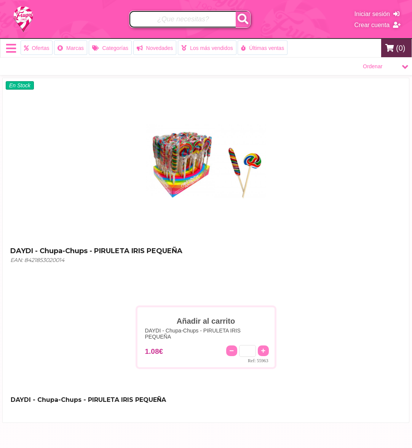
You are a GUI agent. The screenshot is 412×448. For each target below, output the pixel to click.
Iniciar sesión (377, 14)
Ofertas (37, 48)
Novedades (155, 48)
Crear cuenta (378, 25)
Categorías (110, 48)
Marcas (70, 48)
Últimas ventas (262, 48)
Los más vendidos (207, 48)
